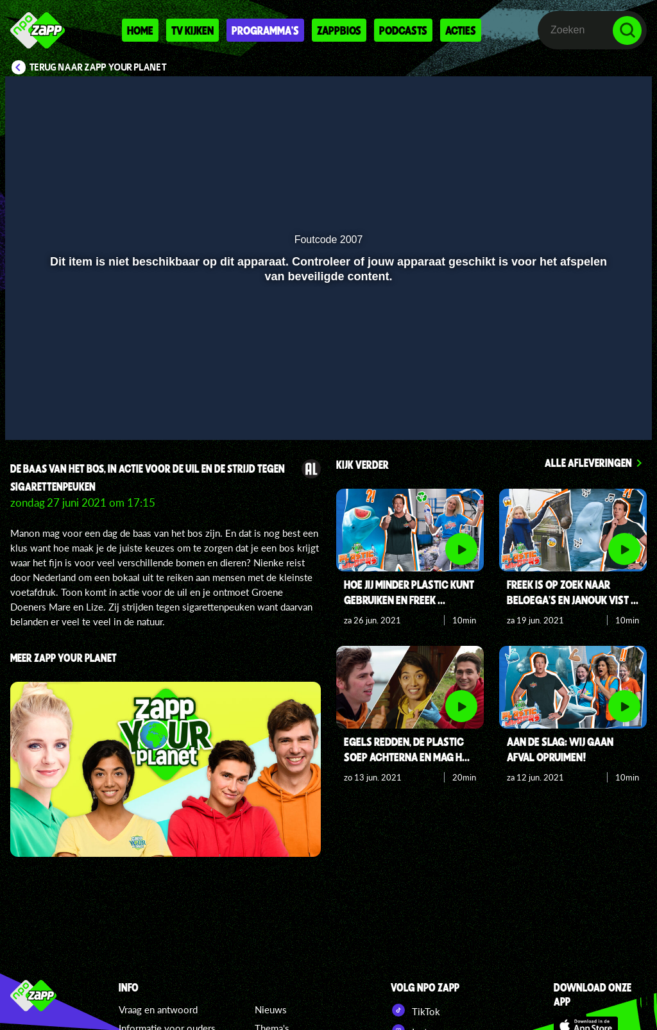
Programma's (265, 30)
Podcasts (403, 30)
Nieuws (271, 1009)
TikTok (415, 1010)
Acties (460, 30)
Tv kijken (192, 30)
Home (140, 30)
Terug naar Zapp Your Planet (98, 67)
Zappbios (339, 30)
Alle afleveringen (588, 462)
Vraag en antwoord (158, 1009)
